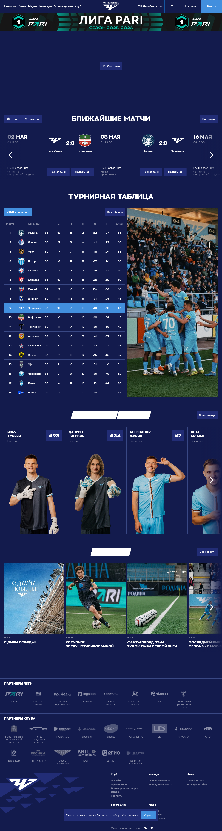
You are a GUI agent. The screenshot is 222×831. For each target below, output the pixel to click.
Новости (10, 6)
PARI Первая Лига (18, 212)
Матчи (22, 6)
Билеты (211, 6)
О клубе (116, 780)
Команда (45, 6)
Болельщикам (63, 6)
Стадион (116, 792)
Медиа (33, 6)
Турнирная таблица (198, 784)
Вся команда (207, 415)
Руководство (119, 784)
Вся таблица (115, 212)
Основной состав (159, 780)
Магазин (190, 6)
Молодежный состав (161, 784)
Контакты (116, 796)
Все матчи (208, 119)
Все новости (207, 551)
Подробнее (82, 171)
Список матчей (195, 780)
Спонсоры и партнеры (124, 788)
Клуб (78, 6)
